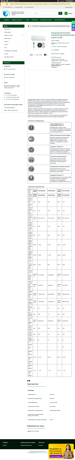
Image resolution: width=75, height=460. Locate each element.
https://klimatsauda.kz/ (13, 110)
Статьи (6, 44)
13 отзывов (61, 1)
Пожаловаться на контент (42, 452)
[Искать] (60, 13)
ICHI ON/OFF (35, 26)
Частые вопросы (59, 19)
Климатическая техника (26, 445)
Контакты (35, 19)
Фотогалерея (7, 32)
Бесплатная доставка (56, 57)
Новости (6, 41)
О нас (27, 19)
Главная (6, 19)
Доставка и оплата (46, 19)
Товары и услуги (17, 19)
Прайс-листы (7, 38)
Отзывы (6, 53)
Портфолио (7, 29)
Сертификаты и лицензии (10, 50)
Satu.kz (44, 451)
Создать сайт (12, 1)
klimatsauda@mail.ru (10, 107)
